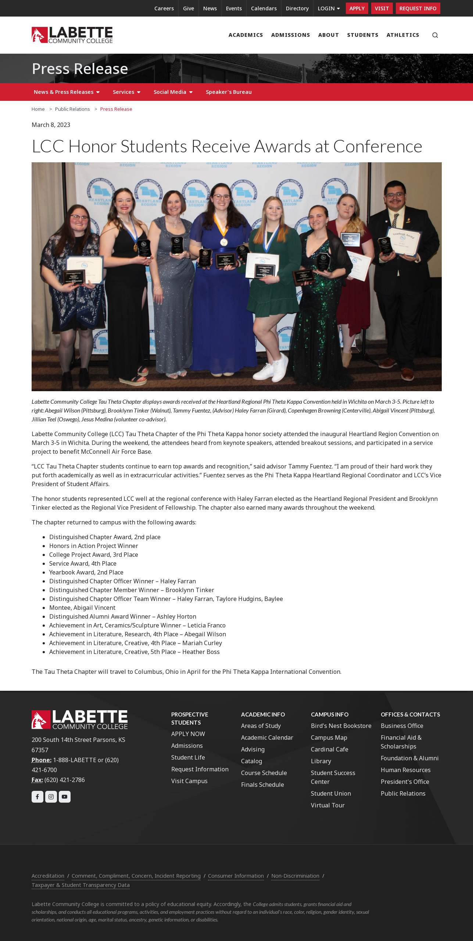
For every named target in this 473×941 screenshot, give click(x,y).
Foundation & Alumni (410, 758)
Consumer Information (236, 875)
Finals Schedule (262, 785)
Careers (164, 8)
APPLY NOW (188, 734)
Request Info (418, 8)
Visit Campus (189, 781)
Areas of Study (261, 726)
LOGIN (329, 8)
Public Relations (72, 109)
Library (321, 761)
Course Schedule (264, 773)
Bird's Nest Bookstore (341, 726)
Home (38, 109)
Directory (297, 8)
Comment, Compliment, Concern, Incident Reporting (136, 875)
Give (188, 8)
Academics (246, 34)
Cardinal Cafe (329, 749)
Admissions (290, 34)
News (210, 8)
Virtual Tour (328, 805)
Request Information (200, 769)
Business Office (402, 726)
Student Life (188, 757)
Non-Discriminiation (295, 875)
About (328, 34)
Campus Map (329, 737)
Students (363, 34)
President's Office (405, 782)
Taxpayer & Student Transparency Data (81, 884)
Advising (253, 749)
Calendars (264, 8)
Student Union (331, 793)
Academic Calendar (267, 737)
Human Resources (406, 770)
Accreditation (48, 875)
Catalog (251, 761)
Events (234, 8)
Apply (357, 8)
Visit (382, 8)
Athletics (403, 34)
